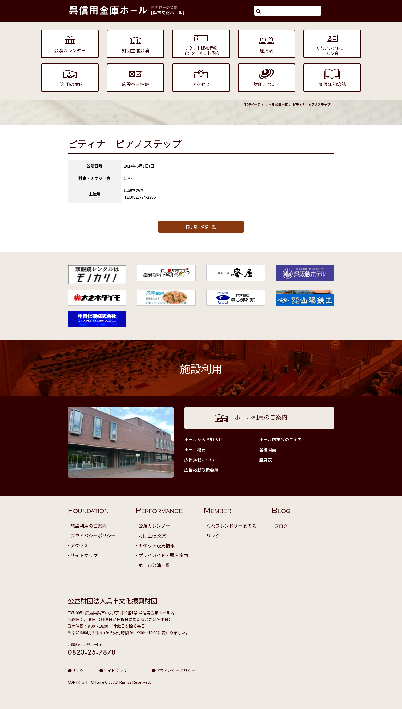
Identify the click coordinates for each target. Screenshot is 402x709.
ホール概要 (195, 449)
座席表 (265, 459)
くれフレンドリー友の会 (231, 525)
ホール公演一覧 (276, 104)
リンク (213, 535)
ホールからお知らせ (203, 439)
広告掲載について (201, 459)
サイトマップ (84, 555)
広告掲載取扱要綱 (201, 470)
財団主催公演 (152, 535)
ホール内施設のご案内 (280, 439)
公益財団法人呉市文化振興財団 (112, 600)
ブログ (281, 525)
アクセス (79, 545)
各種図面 (267, 449)
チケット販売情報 (156, 545)
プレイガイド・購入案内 (163, 555)
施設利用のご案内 (88, 525)
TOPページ (252, 104)
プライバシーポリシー (93, 535)
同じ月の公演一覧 (201, 226)
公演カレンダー (154, 525)
